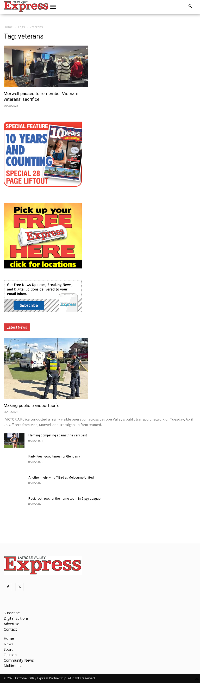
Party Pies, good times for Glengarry (54, 456)
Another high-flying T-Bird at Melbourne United (61, 477)
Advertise (11, 623)
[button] (53, 7)
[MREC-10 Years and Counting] (43, 185)
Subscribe (12, 612)
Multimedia (13, 665)
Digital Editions (16, 618)
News (8, 643)
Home (8, 27)
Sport (8, 649)
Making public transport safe (31, 405)
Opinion (10, 654)
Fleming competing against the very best (57, 435)
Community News (19, 660)
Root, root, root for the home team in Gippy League (64, 498)
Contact (10, 629)
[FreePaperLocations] (43, 267)
